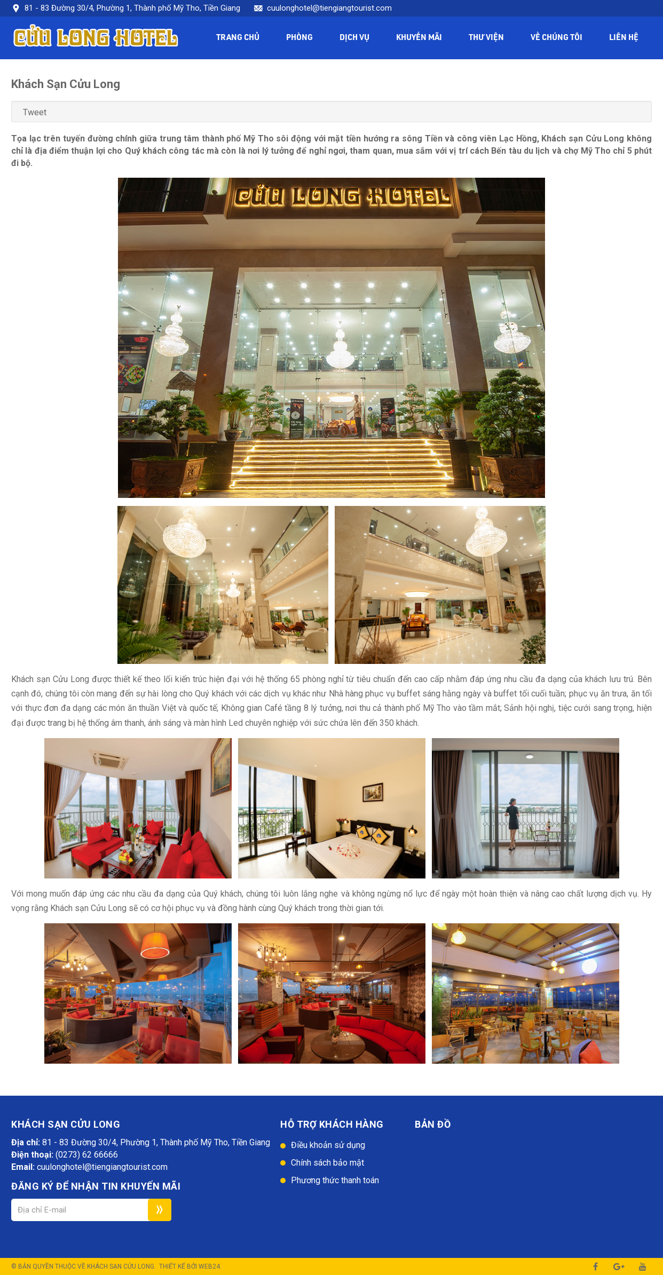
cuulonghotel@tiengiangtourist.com (329, 8)
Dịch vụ (354, 38)
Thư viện (486, 38)
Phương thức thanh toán (335, 1180)
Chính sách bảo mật (327, 1163)
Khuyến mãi (419, 38)
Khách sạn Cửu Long (120, 1266)
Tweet (34, 112)
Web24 (209, 1266)
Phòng (299, 38)
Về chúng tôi (556, 38)
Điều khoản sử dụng (328, 1145)
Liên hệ (623, 38)
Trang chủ (237, 38)
